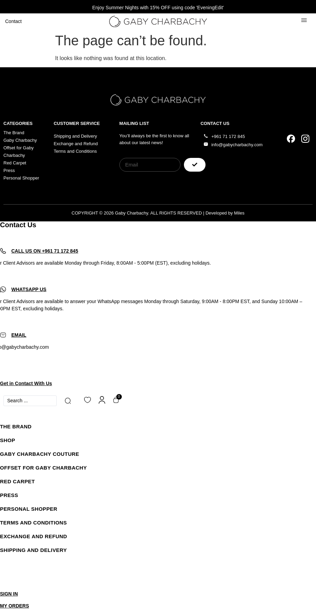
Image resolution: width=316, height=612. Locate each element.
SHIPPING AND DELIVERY (33, 550)
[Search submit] (69, 400)
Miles (239, 213)
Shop (7, 440)
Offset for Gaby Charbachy (43, 468)
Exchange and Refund (33, 536)
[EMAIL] (3, 335)
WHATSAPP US (28, 289)
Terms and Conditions (33, 523)
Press (9, 495)
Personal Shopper (28, 509)
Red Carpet (17, 481)
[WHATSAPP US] (3, 289)
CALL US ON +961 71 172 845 (44, 251)
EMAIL (18, 335)
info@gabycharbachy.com (237, 144)
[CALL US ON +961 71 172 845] (3, 251)
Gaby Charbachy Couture (39, 454)
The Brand (16, 426)
